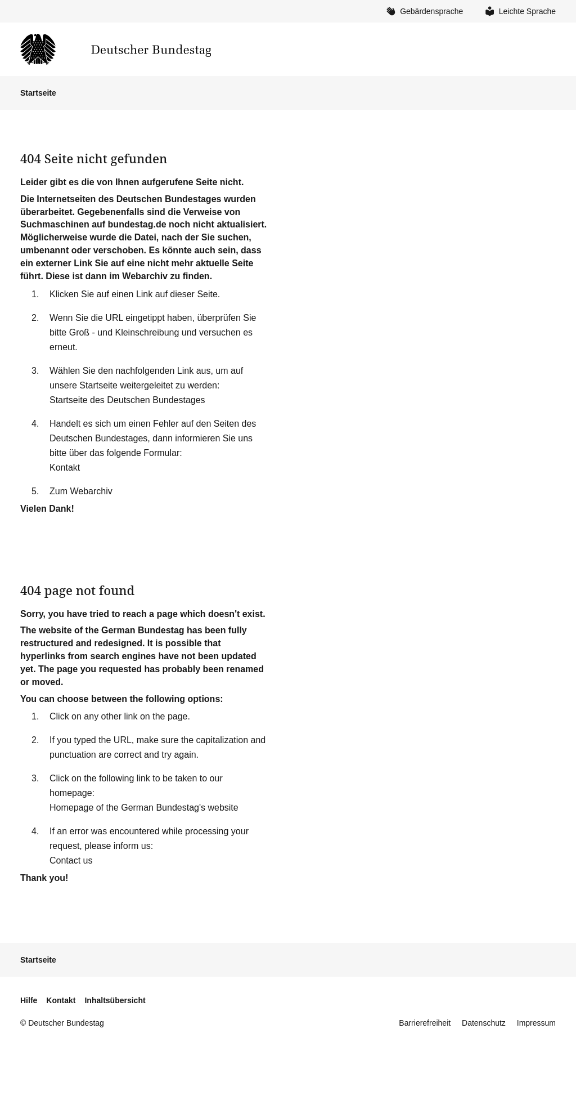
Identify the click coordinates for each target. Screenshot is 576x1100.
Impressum (536, 1022)
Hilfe (28, 1000)
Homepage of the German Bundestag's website (144, 807)
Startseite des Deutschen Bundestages (127, 400)
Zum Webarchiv (81, 491)
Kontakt (65, 467)
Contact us (71, 860)
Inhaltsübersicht (114, 1000)
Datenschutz (484, 1022)
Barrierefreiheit (425, 1022)
